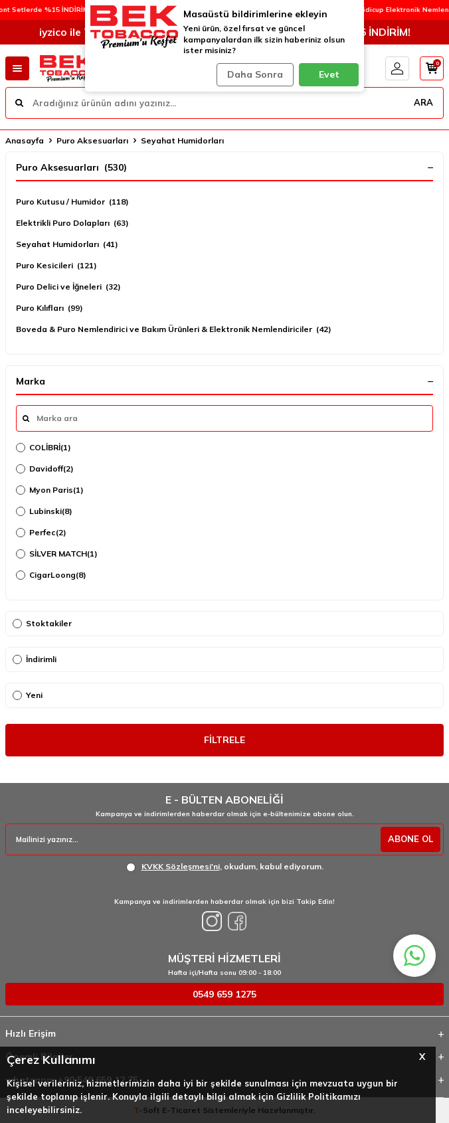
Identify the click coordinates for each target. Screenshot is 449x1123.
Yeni (28, 695)
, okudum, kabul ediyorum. (224, 866)
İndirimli (34, 659)
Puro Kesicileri (56, 265)
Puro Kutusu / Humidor (72, 202)
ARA (423, 102)
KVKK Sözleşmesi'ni (180, 866)
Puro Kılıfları (49, 308)
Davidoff (45, 469)
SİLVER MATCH (57, 554)
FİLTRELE (224, 740)
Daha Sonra (255, 74)
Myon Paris (50, 490)
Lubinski (44, 511)
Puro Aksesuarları (92, 140)
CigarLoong (51, 575)
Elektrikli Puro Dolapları (72, 223)
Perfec (41, 532)
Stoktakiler (42, 623)
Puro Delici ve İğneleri (68, 287)
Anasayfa (24, 140)
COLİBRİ (43, 447)
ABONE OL (410, 838)
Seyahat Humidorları (67, 244)
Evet (329, 74)
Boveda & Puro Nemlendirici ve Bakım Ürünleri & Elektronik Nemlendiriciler (173, 329)
